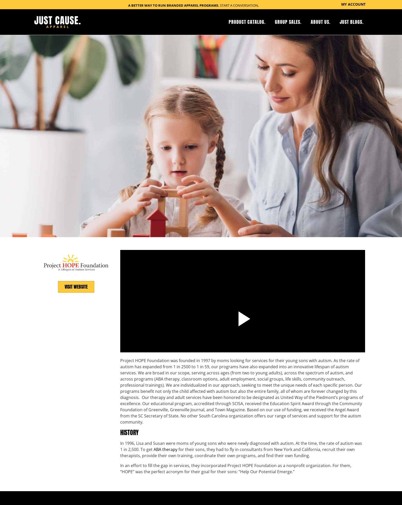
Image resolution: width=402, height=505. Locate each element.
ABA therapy (165, 449)
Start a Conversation (239, 5)
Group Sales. (288, 21)
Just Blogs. (352, 21)
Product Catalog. (247, 21)
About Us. (320, 21)
